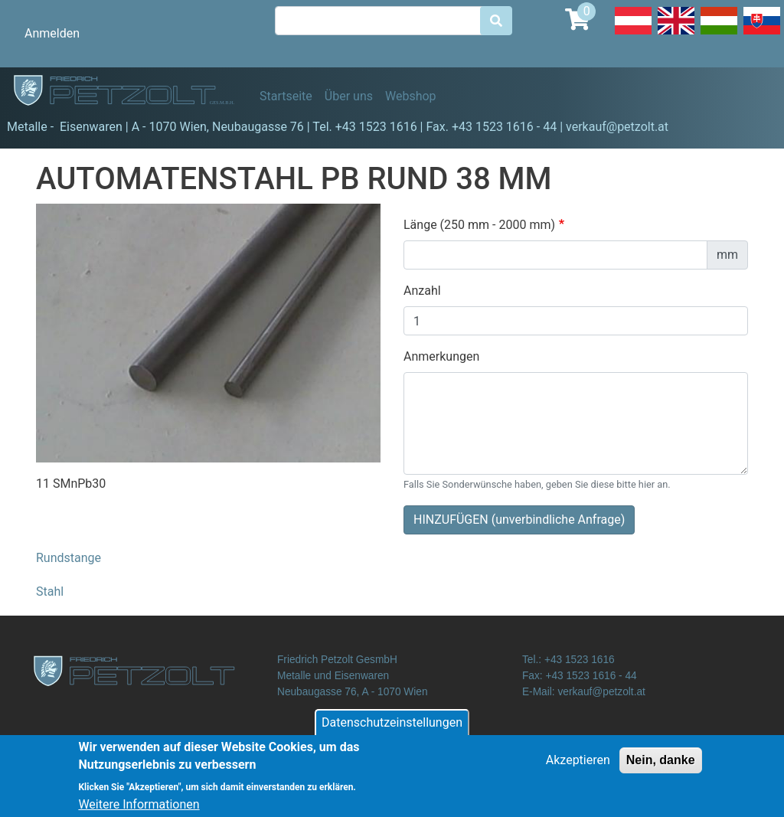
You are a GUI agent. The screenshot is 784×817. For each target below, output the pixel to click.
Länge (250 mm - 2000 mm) (479, 224)
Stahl (50, 591)
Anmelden (52, 33)
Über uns (349, 96)
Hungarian (719, 33)
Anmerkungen (441, 356)
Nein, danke (660, 766)
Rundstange (68, 558)
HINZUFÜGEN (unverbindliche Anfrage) (519, 519)
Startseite (286, 96)
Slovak (761, 33)
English (676, 33)
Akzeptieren (578, 767)
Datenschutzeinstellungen (392, 729)
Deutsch (633, 33)
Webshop (410, 96)
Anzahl (422, 290)
